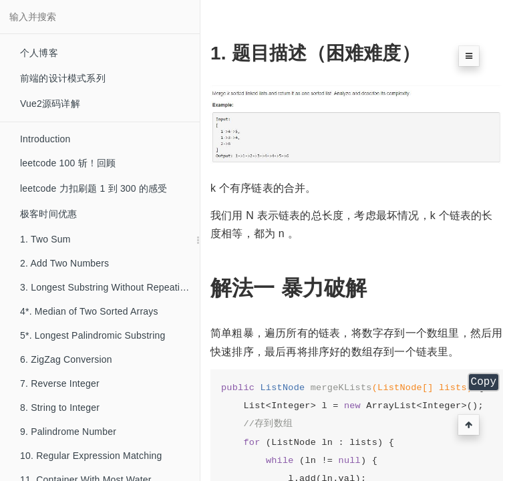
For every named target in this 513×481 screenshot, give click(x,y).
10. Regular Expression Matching (91, 455)
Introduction (45, 139)
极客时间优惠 (48, 213)
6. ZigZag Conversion (66, 359)
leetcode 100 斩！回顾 (68, 163)
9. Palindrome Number (68, 431)
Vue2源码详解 (50, 103)
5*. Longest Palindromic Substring (93, 335)
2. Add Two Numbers (64, 263)
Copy (483, 382)
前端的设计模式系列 (63, 78)
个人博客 (39, 52)
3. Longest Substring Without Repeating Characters (110, 287)
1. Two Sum (45, 239)
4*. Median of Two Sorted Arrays (89, 311)
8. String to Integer (60, 407)
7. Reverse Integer (60, 383)
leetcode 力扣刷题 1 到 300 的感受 (94, 188)
